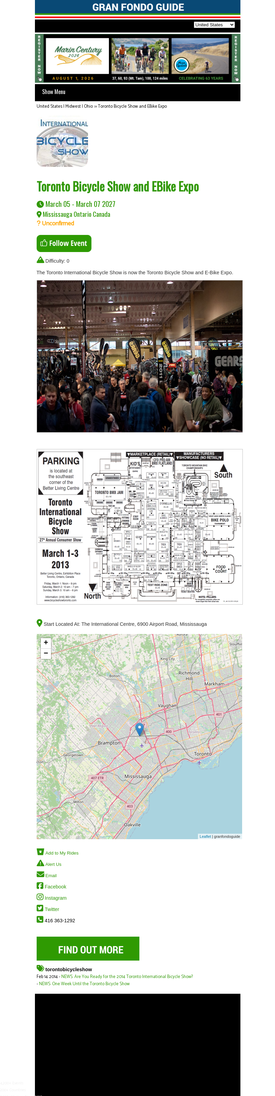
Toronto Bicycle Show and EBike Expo (132, 106)
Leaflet (205, 836)
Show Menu (53, 92)
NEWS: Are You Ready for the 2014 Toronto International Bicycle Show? (127, 976)
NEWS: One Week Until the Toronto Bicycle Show (84, 984)
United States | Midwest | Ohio (65, 106)
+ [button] (45, 643)
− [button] (45, 654)
